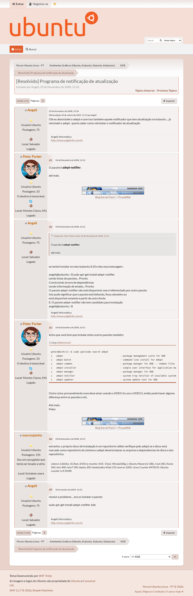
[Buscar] (161, 40)
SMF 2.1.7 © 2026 (20, 590)
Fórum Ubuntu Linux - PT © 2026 (163, 586)
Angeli (32, 110)
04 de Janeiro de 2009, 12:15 (69, 489)
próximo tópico (167, 90)
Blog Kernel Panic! (105, 197)
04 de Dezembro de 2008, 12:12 (70, 160)
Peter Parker (32, 156)
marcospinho (32, 435)
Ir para (125, 556)
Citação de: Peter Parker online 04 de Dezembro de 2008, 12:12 (81, 236)
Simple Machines (42, 590)
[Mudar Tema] (55, 4)
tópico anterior (145, 90)
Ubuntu (76, 581)
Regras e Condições (154, 591)
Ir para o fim (23, 101)
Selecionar (64, 342)
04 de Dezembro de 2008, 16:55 (70, 439)
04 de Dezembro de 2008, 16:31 (70, 327)
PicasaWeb (124, 197)
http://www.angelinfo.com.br (67, 140)
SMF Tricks (45, 575)
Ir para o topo (23, 533)
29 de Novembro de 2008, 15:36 (64, 111)
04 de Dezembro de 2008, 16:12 (70, 227)
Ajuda (138, 591)
